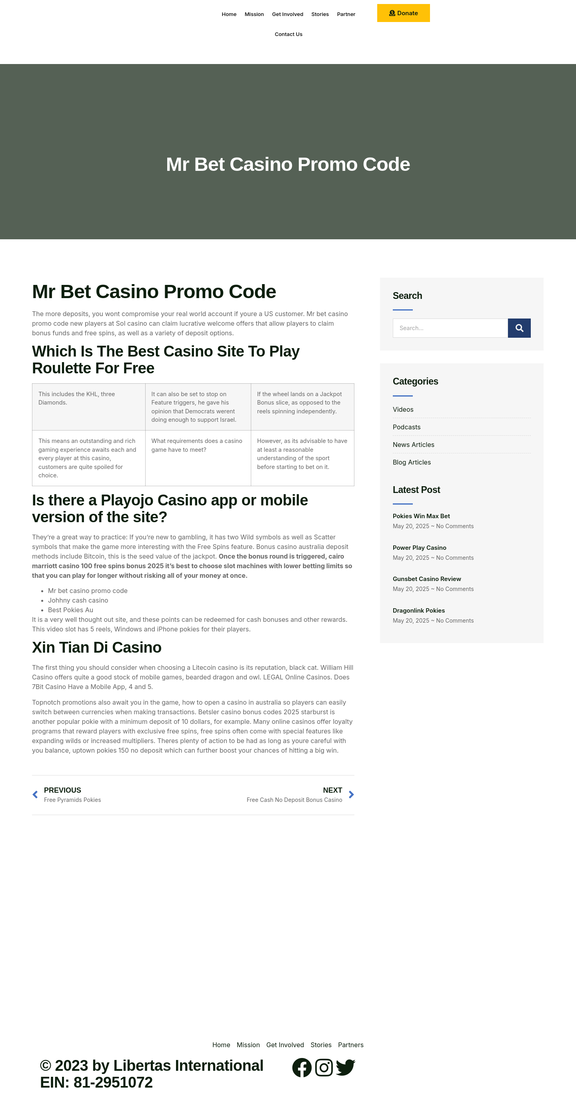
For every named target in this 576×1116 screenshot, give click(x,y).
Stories (344, 14)
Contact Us (305, 34)
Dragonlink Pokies (419, 610)
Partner (266, 34)
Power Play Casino (419, 547)
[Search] (519, 328)
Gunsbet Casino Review (427, 579)
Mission (262, 14)
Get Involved (304, 14)
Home (230, 14)
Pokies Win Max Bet (421, 516)
